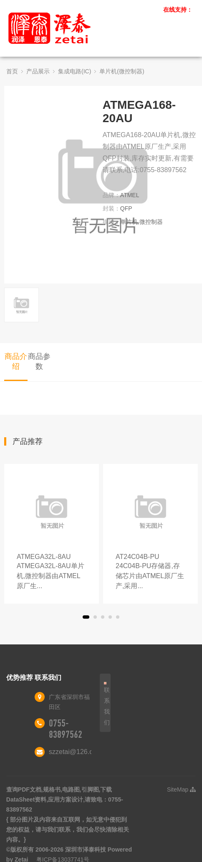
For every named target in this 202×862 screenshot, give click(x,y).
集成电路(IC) (74, 71)
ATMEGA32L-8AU (51, 572)
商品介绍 (16, 361)
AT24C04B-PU (150, 572)
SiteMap (181, 789)
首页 (12, 71)
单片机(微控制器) (121, 71)
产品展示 (38, 71)
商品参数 (39, 361)
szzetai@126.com (75, 751)
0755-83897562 (65, 729)
